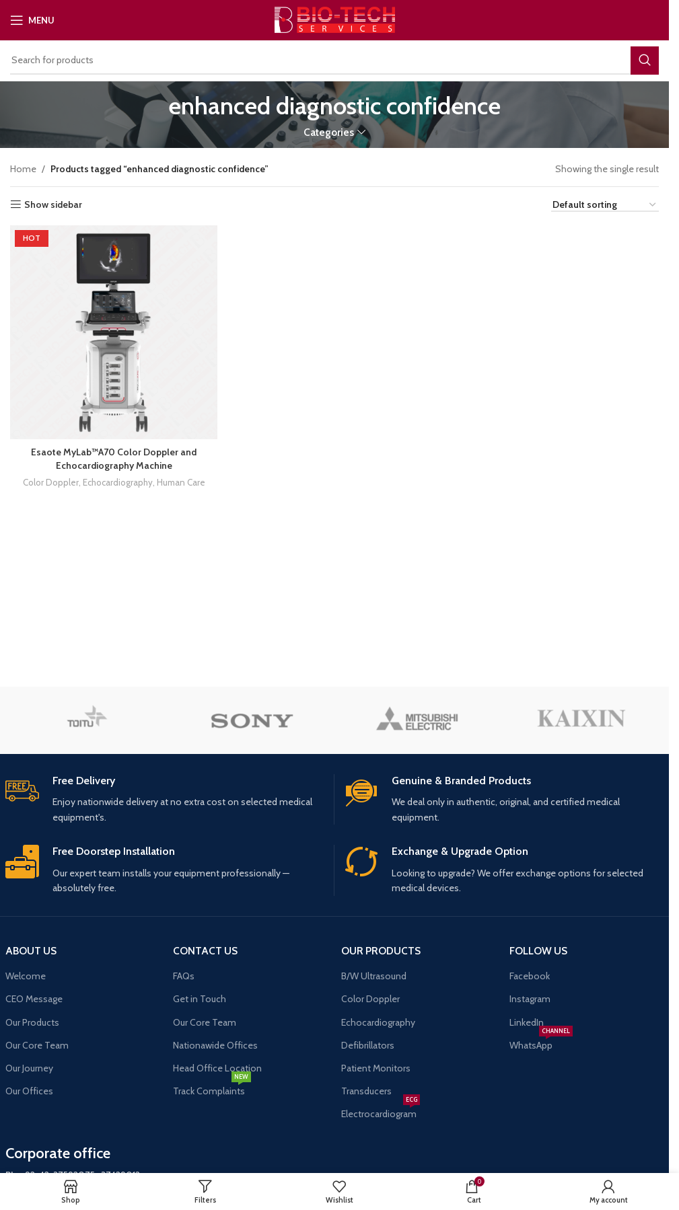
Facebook (529, 976)
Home (23, 169)
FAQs (183, 976)
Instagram (529, 999)
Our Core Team (37, 1045)
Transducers (366, 1091)
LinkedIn (526, 1022)
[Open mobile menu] (32, 20)
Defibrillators (367, 1045)
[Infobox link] (164, 799)
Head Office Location (217, 1068)
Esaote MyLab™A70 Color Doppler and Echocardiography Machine (113, 458)
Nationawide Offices (215, 1045)
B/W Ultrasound (373, 976)
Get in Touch (199, 999)
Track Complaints (212, 1088)
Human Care (181, 482)
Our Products (32, 1022)
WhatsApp (541, 1042)
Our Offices (29, 1091)
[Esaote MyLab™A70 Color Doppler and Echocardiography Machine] (113, 332)
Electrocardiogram (380, 1111)
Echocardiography (118, 482)
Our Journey (29, 1068)
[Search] (334, 60)
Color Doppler (51, 482)
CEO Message (34, 999)
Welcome (25, 976)
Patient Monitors (375, 1068)
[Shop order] (605, 205)
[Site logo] (335, 19)
